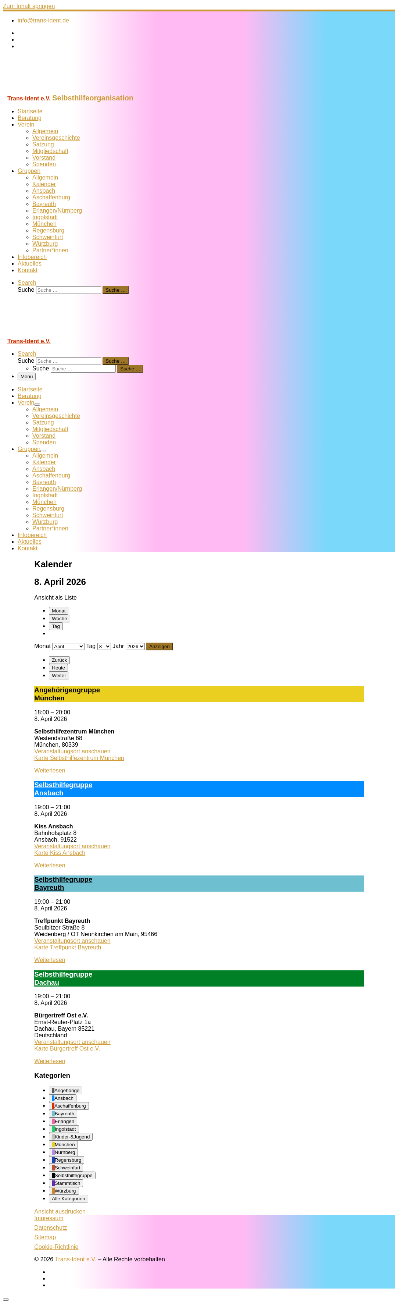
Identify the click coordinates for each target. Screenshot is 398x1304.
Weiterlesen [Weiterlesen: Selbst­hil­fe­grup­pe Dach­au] (49, 1061)
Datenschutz (50, 1228)
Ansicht (60, 1211)
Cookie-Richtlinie (56, 1247)
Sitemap (45, 1237)
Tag (56, 626)
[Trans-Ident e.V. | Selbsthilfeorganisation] (49, 90)
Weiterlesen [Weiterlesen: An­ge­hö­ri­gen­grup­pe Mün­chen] (49, 770)
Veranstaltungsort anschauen (72, 751)
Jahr (118, 646)
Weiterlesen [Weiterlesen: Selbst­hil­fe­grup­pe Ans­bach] (49, 865)
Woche (59, 618)
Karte (79, 758)
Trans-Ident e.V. (75, 1259)
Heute (58, 668)
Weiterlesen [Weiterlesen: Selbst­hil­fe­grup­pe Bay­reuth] (49, 960)
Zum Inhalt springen (29, 6)
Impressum (48, 1218)
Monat (58, 611)
